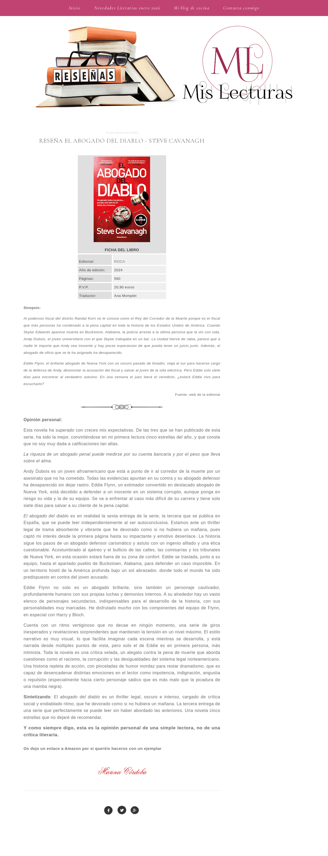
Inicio (75, 8)
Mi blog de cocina (191, 8)
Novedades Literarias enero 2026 (127, 8)
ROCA (119, 261)
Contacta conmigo (241, 8)
